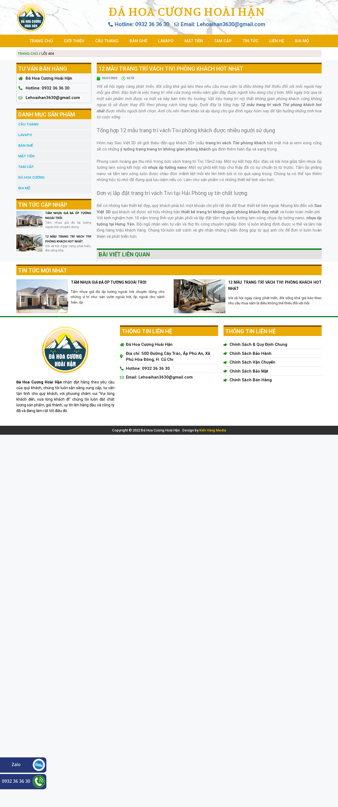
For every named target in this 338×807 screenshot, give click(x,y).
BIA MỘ (302, 40)
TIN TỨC (250, 40)
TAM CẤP (223, 40)
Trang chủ (28, 53)
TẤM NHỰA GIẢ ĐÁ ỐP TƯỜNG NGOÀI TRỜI (108, 282)
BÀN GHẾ (138, 40)
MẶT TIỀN (194, 40)
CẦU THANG (107, 40)
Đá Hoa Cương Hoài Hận (186, 12)
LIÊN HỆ (276, 40)
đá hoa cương (31, 177)
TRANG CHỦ (41, 40)
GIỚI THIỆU (74, 40)
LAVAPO (166, 40)
